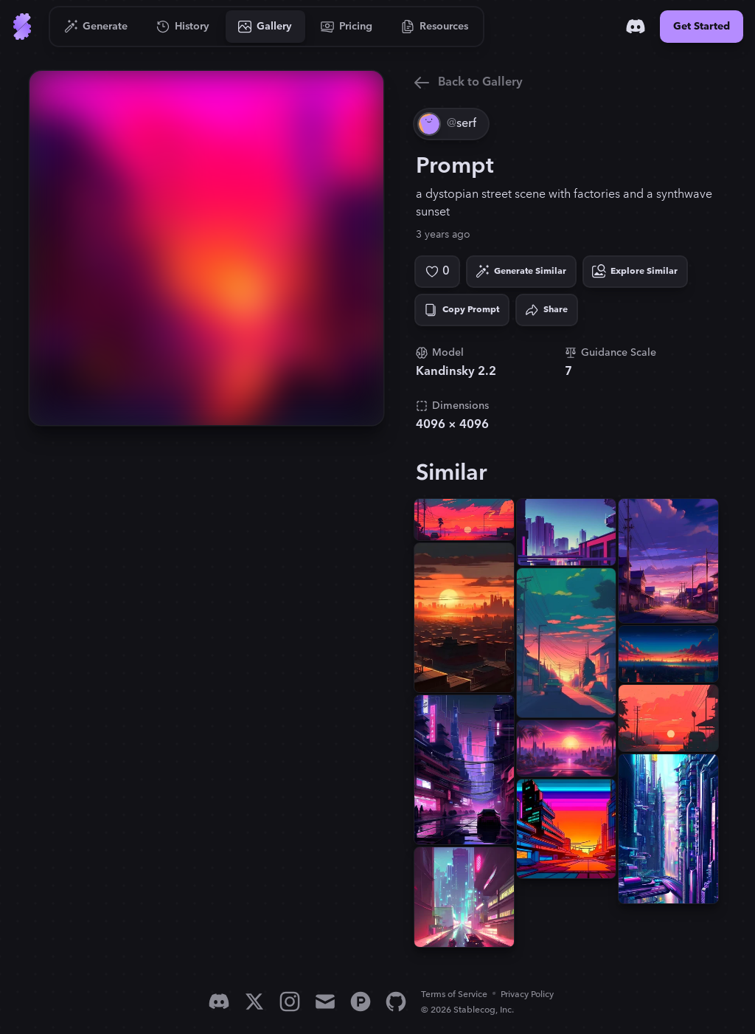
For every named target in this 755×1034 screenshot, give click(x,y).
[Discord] (636, 26)
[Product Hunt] (360, 1001)
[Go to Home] (22, 26)
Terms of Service (454, 994)
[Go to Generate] (96, 26)
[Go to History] (183, 26)
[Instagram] (289, 1001)
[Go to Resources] (435, 26)
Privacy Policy (527, 994)
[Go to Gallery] (265, 26)
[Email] (325, 1001)
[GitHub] (396, 1001)
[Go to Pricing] (347, 26)
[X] (254, 1001)
